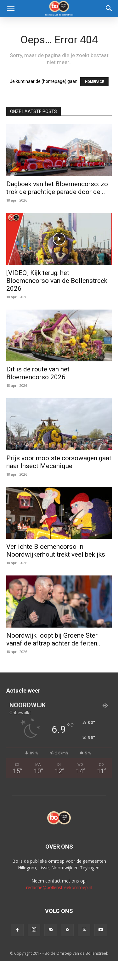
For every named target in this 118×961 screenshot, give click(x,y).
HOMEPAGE (94, 82)
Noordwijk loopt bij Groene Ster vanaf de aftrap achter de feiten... (54, 639)
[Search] (109, 8)
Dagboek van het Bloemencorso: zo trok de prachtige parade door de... (57, 188)
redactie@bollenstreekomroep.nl (59, 887)
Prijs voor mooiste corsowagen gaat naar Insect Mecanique (58, 462)
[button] (11, 8)
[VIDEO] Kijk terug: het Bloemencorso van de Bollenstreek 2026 (56, 280)
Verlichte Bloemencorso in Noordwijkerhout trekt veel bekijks (55, 550)
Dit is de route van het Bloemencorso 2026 (38, 373)
